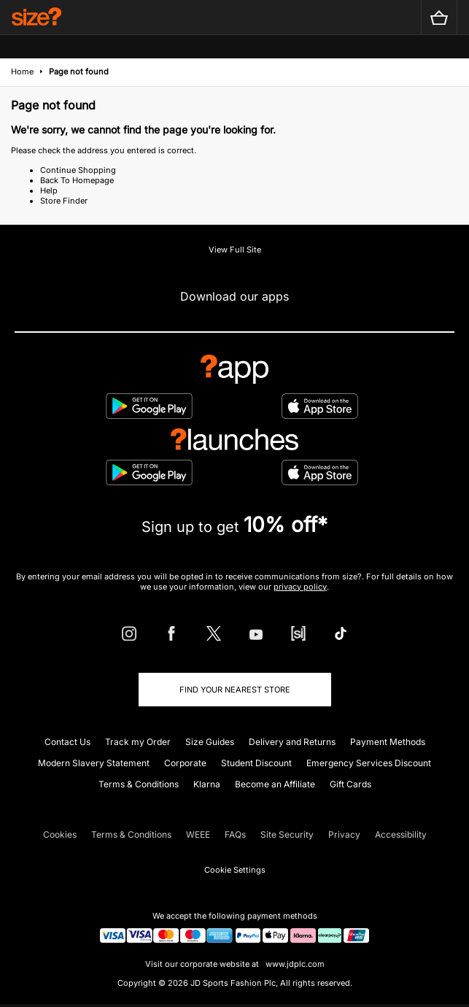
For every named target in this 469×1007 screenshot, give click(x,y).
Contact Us (67, 741)
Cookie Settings (234, 870)
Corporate (185, 762)
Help (49, 190)
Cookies (60, 834)
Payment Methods (387, 741)
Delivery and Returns (292, 741)
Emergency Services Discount (368, 762)
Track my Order (138, 741)
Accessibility (401, 834)
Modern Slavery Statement (94, 762)
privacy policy (300, 587)
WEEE (198, 834)
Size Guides (209, 741)
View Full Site (235, 249)
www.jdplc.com (294, 964)
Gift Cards (350, 784)
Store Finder (64, 201)
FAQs (235, 834)
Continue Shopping (78, 170)
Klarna (206, 784)
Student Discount (256, 762)
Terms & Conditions (138, 784)
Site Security (287, 834)
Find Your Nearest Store (234, 689)
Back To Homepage (77, 180)
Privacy (344, 834)
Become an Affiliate (275, 784)
